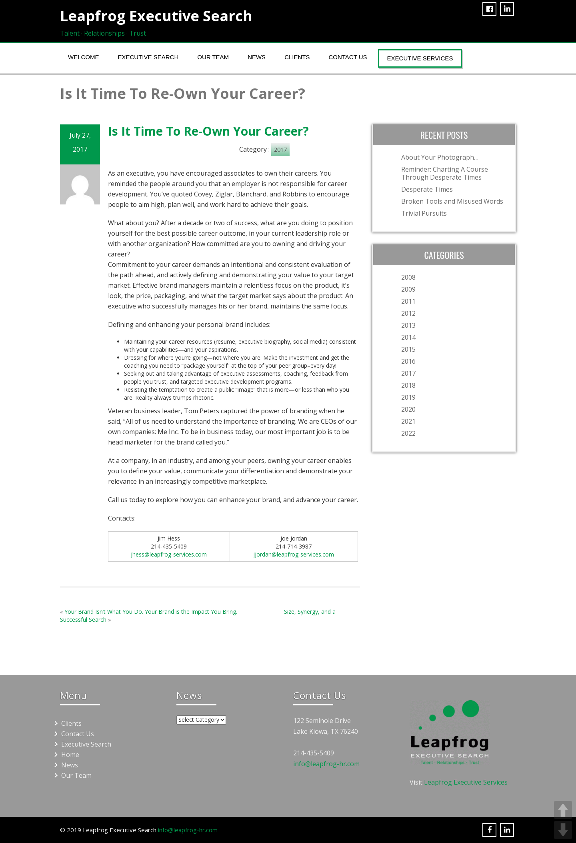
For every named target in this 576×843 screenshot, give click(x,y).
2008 (408, 277)
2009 (408, 289)
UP (563, 810)
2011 (408, 301)
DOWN (563, 830)
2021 (408, 421)
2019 (408, 397)
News (257, 57)
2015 (408, 349)
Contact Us (347, 57)
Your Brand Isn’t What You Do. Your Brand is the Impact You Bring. (150, 611)
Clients (297, 57)
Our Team (213, 57)
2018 (408, 385)
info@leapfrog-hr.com (326, 763)
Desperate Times (427, 189)
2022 (408, 433)
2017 (280, 149)
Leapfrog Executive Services (466, 782)
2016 (408, 361)
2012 (408, 313)
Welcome (83, 57)
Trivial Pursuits (424, 213)
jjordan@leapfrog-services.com (293, 554)
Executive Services (420, 58)
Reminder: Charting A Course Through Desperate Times (444, 173)
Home (70, 755)
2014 (408, 337)
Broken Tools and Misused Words (452, 201)
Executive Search (148, 57)
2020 (408, 409)
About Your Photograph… (439, 157)
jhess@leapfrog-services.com (169, 554)
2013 (408, 325)
